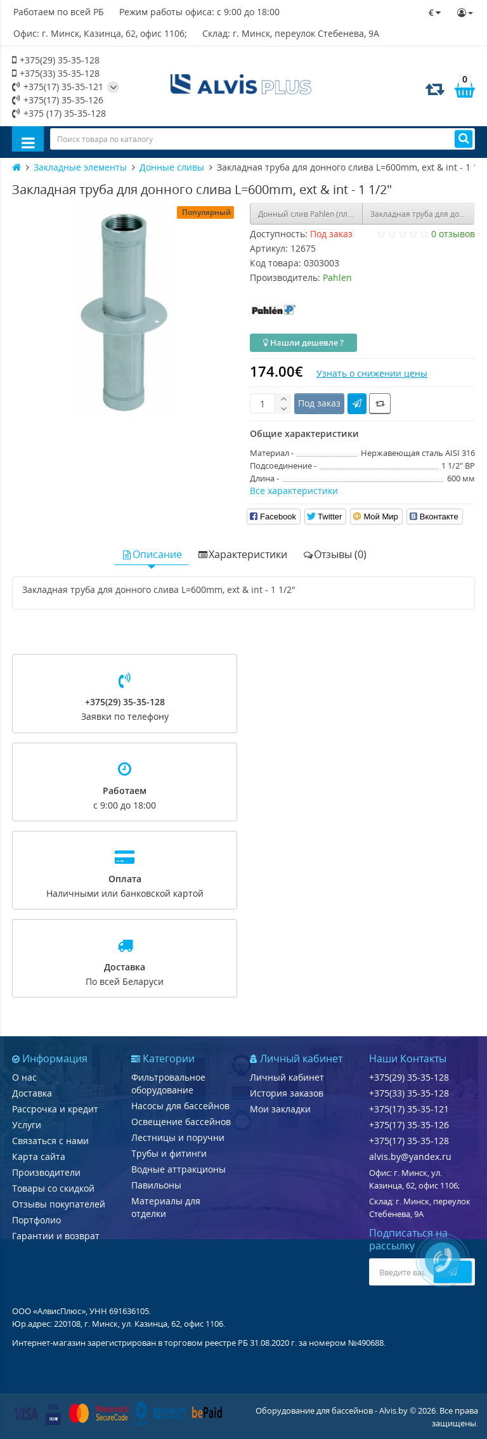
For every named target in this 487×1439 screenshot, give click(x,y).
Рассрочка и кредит (55, 1109)
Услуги (26, 1125)
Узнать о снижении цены (371, 373)
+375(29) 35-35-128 (56, 60)
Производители (46, 1172)
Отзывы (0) (334, 554)
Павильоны (156, 1185)
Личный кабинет (287, 1077)
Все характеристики (294, 491)
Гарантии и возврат (56, 1236)
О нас (24, 1077)
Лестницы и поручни (177, 1137)
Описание (151, 554)
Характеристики (242, 554)
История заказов (286, 1093)
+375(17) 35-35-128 (409, 1141)
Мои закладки (280, 1109)
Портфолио (36, 1220)
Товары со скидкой (53, 1188)
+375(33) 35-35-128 (56, 73)
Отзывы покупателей (58, 1204)
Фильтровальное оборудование (168, 1083)
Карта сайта (38, 1156)
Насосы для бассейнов (180, 1106)
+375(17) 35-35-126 (57, 100)
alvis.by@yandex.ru (410, 1156)
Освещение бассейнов (181, 1122)
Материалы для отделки (165, 1207)
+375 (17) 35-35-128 (59, 113)
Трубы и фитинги (169, 1153)
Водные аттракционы (178, 1169)
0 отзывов (453, 234)
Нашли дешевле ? (303, 342)
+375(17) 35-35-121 (57, 87)
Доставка (32, 1093)
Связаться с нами (50, 1141)
